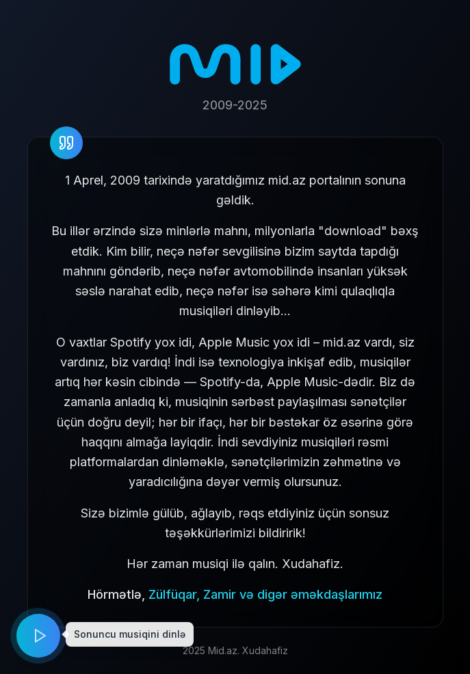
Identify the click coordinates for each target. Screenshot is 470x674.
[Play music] (38, 636)
